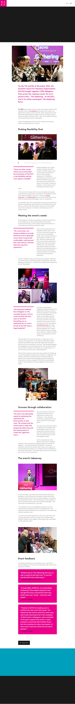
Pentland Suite (31, 197)
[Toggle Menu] (68, 3)
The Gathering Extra (42, 325)
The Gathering (33, 111)
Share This (25, 643)
